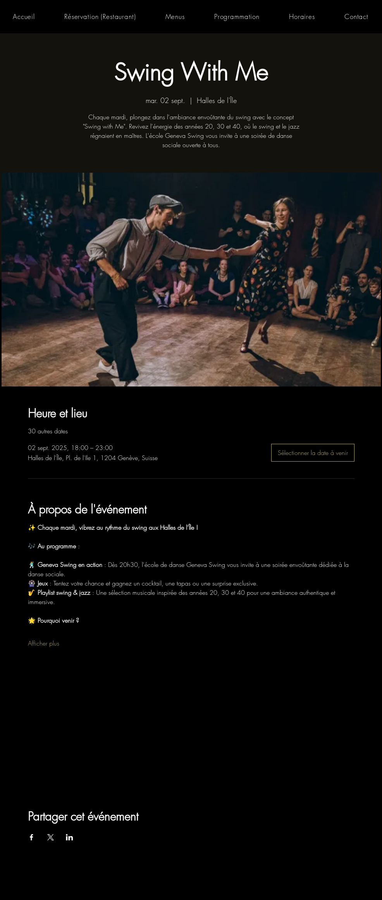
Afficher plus (43, 643)
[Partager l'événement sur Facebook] (31, 837)
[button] (175, 16)
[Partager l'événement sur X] (50, 837)
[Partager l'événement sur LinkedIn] (69, 837)
